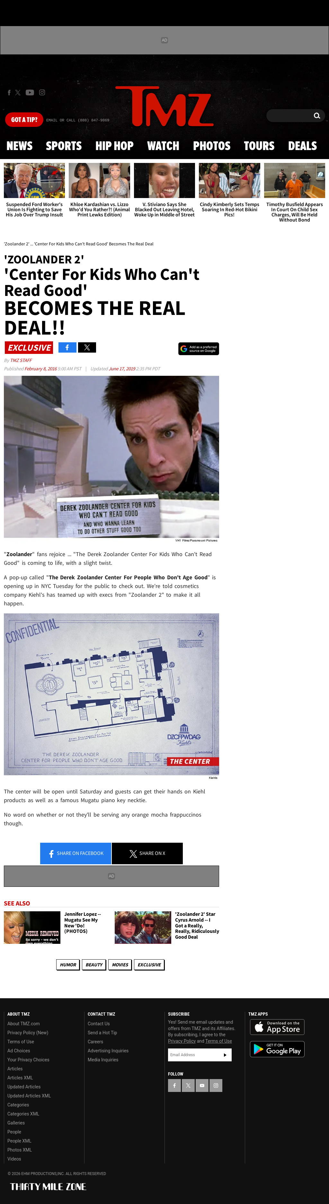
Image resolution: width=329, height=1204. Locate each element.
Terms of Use (20, 1041)
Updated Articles (23, 1086)
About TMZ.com (23, 1023)
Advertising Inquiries (108, 1050)
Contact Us (99, 1023)
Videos (14, 1158)
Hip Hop (114, 146)
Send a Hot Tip (102, 1032)
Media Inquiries (103, 1059)
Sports (64, 146)
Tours (259, 146)
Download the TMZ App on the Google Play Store (277, 1049)
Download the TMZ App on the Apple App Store (277, 1027)
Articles (15, 1068)
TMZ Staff (20, 360)
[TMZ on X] (18, 92)
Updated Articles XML (29, 1095)
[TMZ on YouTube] (202, 1085)
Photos (211, 146)
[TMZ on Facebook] (9, 92)
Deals (302, 146)
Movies (120, 965)
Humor (68, 965)
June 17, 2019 (122, 368)
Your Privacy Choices (28, 1059)
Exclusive (149, 965)
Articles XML (20, 1077)
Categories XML (23, 1113)
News (19, 146)
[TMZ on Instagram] (42, 92)
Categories (18, 1104)
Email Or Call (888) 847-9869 (77, 120)
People (14, 1131)
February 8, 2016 (41, 368)
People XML (19, 1140)
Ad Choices (18, 1050)
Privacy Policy (182, 1041)
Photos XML (19, 1149)
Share (75, 854)
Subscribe (225, 1054)
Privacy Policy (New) (27, 1032)
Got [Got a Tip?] (24, 120)
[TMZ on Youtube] (30, 92)
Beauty (93, 965)
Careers (95, 1041)
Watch (163, 146)
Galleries (16, 1122)
